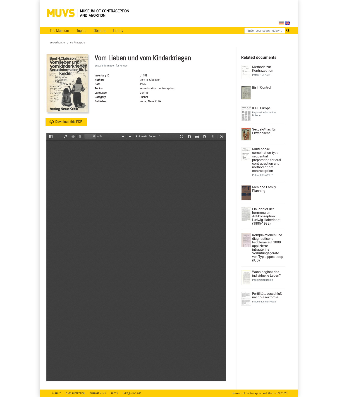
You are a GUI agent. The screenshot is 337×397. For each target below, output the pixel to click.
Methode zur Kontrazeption (262, 68)
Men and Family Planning (264, 189)
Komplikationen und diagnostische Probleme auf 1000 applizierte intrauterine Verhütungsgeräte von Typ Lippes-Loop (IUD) (267, 247)
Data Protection (75, 393)
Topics (81, 30)
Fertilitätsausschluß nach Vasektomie (267, 295)
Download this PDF (65, 122)
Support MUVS (98, 393)
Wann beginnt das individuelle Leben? (266, 273)
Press (114, 393)
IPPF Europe (261, 108)
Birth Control (261, 87)
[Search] (264, 30)
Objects (99, 30)
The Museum (59, 30)
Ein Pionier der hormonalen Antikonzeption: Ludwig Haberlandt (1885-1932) (266, 216)
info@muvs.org (132, 393)
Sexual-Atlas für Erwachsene (264, 131)
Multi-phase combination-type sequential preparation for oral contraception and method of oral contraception (266, 160)
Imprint (56, 393)
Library (118, 30)
